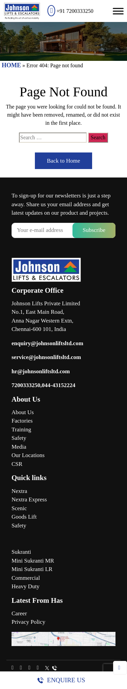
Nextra (19, 491)
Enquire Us (66, 680)
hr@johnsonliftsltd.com (41, 371)
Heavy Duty (26, 586)
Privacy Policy (28, 622)
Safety (19, 438)
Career (19, 613)
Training (21, 429)
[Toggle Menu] (118, 11)
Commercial (26, 578)
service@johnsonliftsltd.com (46, 357)
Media (19, 447)
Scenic (19, 508)
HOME (11, 65)
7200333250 (26, 385)
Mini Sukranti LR (32, 569)
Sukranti (21, 552)
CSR (17, 464)
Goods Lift (24, 517)
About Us (23, 412)
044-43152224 (58, 385)
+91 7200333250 (70, 11)
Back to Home (63, 161)
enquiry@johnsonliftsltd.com (47, 343)
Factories (22, 421)
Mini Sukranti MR (33, 560)
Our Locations (28, 455)
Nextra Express (29, 499)
